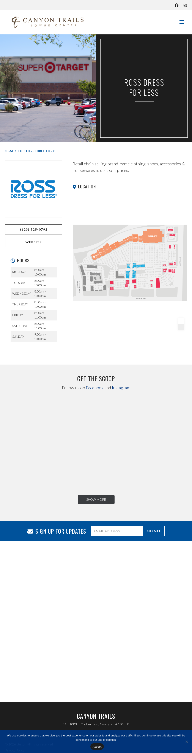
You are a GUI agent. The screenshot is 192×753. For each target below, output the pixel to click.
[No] (186, 741)
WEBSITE (33, 242)
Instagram (121, 387)
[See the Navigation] (181, 20)
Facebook (95, 387)
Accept (97, 746)
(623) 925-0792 (33, 229)
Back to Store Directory (30, 151)
